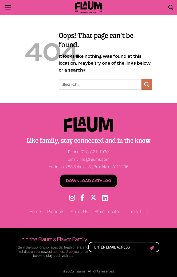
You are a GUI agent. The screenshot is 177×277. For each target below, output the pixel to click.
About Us (79, 212)
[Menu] (8, 7)
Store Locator (107, 212)
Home (35, 212)
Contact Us (137, 212)
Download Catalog (88, 180)
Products (55, 212)
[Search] (170, 7)
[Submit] (146, 84)
